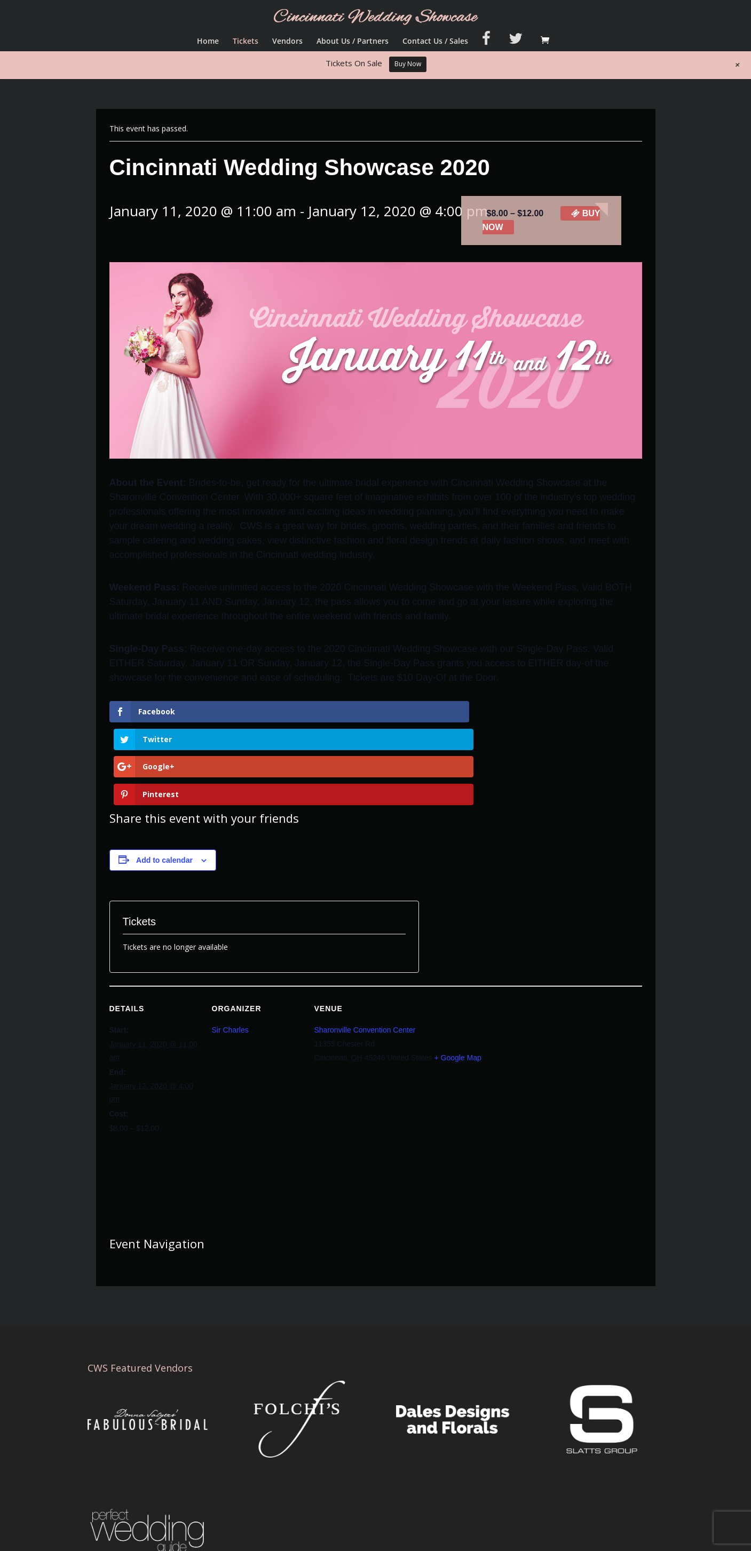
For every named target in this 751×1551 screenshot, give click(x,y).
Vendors (287, 41)
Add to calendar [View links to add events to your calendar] (164, 777)
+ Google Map (457, 975)
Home (208, 41)
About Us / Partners (353, 41)
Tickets (245, 41)
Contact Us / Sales (435, 41)
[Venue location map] (445, 1064)
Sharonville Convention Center (365, 947)
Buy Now (407, 63)
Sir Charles (230, 947)
